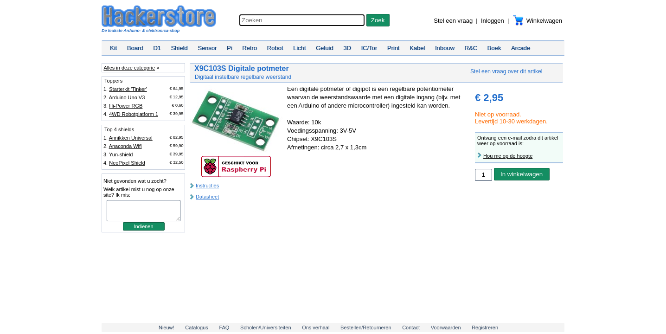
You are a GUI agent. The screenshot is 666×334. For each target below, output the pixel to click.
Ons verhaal (315, 327)
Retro (249, 48)
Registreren (485, 327)
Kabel (417, 48)
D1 (157, 48)
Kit (113, 48)
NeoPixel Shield (127, 163)
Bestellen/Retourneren (365, 327)
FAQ (224, 327)
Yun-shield (121, 154)
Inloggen (492, 20)
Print (393, 48)
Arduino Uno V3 (127, 97)
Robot (275, 48)
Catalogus (196, 327)
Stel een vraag (453, 20)
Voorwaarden (446, 327)
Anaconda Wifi (125, 146)
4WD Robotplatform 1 (133, 114)
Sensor (207, 48)
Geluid (324, 48)
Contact (411, 327)
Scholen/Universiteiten (265, 327)
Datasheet (207, 196)
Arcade (520, 48)
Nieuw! (166, 327)
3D (347, 48)
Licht (299, 48)
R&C (471, 48)
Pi (229, 48)
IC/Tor (369, 48)
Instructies (207, 185)
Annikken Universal (131, 138)
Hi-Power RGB (125, 106)
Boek (494, 48)
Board (135, 48)
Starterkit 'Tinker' (128, 89)
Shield (179, 48)
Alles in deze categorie (129, 68)
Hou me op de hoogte (507, 156)
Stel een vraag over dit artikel (506, 71)
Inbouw (445, 48)
